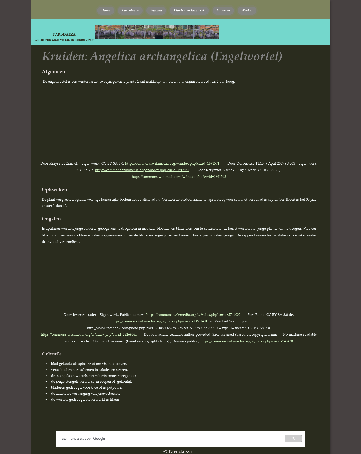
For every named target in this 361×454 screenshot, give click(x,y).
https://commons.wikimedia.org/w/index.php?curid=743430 (246, 341)
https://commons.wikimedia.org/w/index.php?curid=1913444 (142, 169)
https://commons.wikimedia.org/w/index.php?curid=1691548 (179, 176)
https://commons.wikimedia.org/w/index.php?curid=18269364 (89, 334)
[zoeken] (170, 438)
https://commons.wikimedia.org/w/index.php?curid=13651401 (159, 321)
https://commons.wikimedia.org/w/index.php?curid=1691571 (172, 163)
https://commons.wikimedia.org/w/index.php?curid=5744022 (193, 314)
